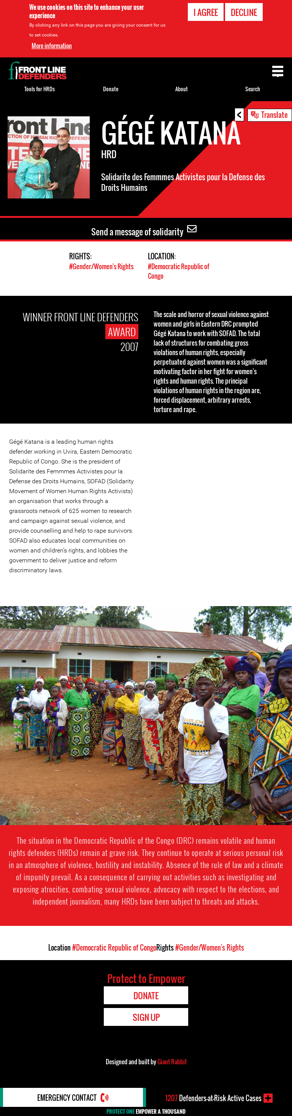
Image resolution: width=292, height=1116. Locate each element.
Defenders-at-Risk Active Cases (213, 1098)
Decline (244, 12)
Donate (110, 89)
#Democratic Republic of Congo (114, 947)
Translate (274, 114)
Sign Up (146, 1017)
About (181, 89)
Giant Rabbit (172, 1061)
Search (252, 89)
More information (52, 45)
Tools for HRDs (39, 89)
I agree (206, 12)
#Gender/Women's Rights (101, 266)
